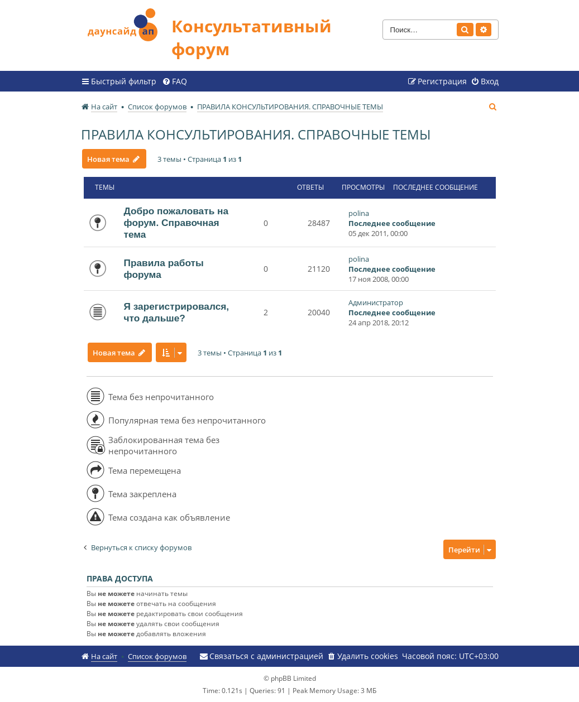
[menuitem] (174, 81)
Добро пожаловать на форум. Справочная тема (176, 222)
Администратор (375, 302)
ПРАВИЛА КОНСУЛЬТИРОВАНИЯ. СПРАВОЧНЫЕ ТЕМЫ (255, 134)
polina (358, 213)
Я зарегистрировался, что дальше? (176, 312)
